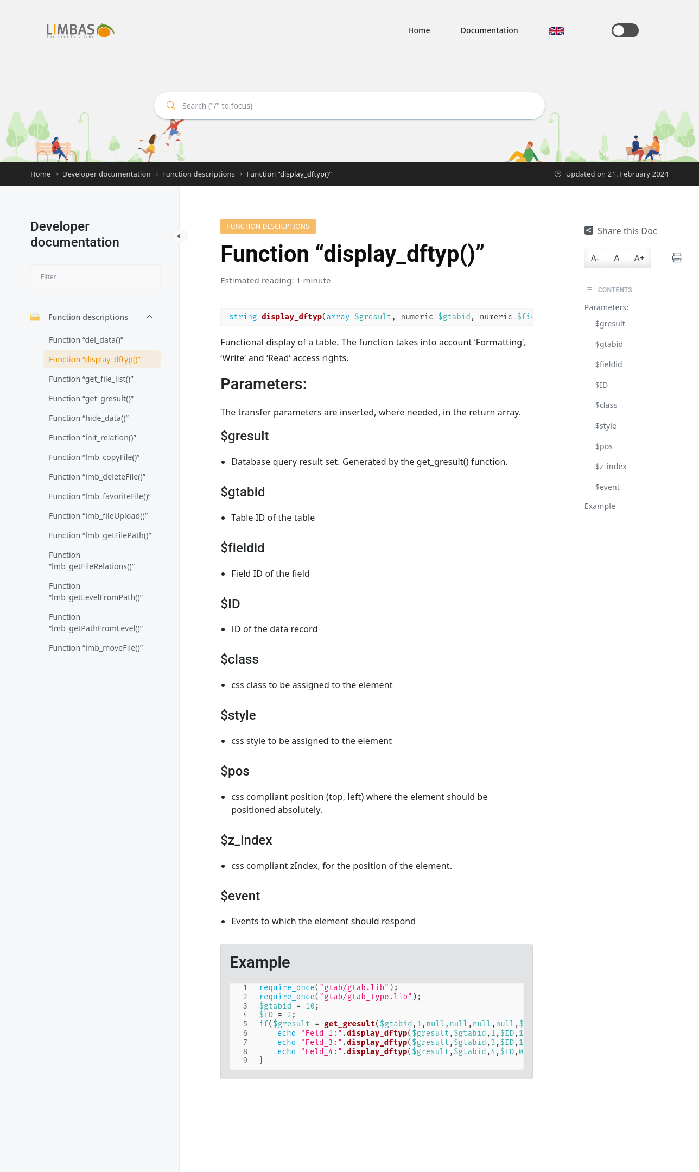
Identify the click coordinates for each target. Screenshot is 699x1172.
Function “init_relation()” (92, 437)
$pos (604, 446)
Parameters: (606, 307)
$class (606, 405)
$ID (601, 385)
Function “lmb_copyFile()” (94, 457)
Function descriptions (79, 317)
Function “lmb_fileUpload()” (98, 516)
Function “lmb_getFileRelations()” (92, 560)
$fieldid (608, 364)
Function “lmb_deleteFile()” (97, 476)
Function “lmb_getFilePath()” (100, 535)
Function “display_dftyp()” (95, 359)
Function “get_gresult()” (91, 398)
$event (607, 487)
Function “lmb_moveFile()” (96, 647)
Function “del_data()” (86, 340)
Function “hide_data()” (89, 418)
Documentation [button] (489, 30)
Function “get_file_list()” (91, 379)
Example (599, 506)
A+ (639, 258)
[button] (556, 30)
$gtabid (609, 344)
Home (419, 30)
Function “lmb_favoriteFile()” (100, 496)
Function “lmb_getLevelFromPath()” (96, 591)
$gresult (610, 323)
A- (595, 258)
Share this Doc (620, 231)
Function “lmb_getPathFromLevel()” (96, 622)
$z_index (611, 466)
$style (606, 425)
